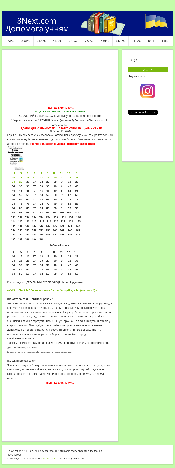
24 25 (17, 182)
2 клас (25, 41)
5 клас (73, 41)
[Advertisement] (60, 80)
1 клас (9, 41)
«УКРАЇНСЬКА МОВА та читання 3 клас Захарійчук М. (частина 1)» (52, 290)
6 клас (89, 41)
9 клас (136, 41)
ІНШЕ (165, 41)
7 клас (104, 41)
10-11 (151, 41)
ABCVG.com (49, 458)
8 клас (120, 41)
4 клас (57, 41)
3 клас (41, 41)
